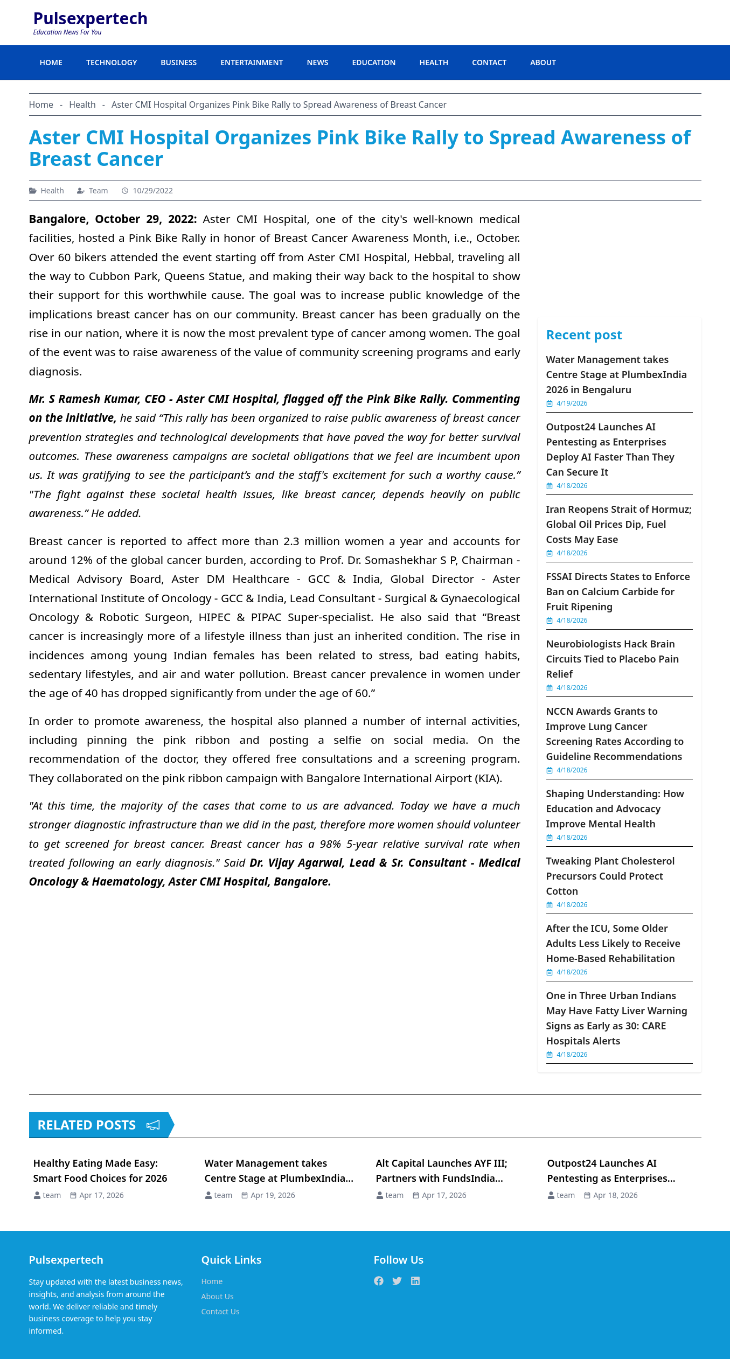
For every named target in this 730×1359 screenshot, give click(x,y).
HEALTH (434, 62)
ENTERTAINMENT (251, 62)
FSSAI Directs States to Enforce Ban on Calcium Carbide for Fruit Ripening (618, 591)
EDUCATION (373, 62)
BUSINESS (179, 62)
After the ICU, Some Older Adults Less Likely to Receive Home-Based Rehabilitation (613, 943)
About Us (217, 1296)
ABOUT (543, 62)
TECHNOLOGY (111, 62)
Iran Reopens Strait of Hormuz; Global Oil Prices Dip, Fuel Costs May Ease (619, 524)
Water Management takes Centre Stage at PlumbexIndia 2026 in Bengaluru (616, 374)
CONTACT (489, 62)
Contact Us (220, 1311)
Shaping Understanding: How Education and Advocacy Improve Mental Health (615, 808)
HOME (51, 62)
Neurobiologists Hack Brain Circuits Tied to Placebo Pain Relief (612, 658)
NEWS (317, 62)
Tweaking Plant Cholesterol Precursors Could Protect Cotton (610, 875)
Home (212, 1281)
